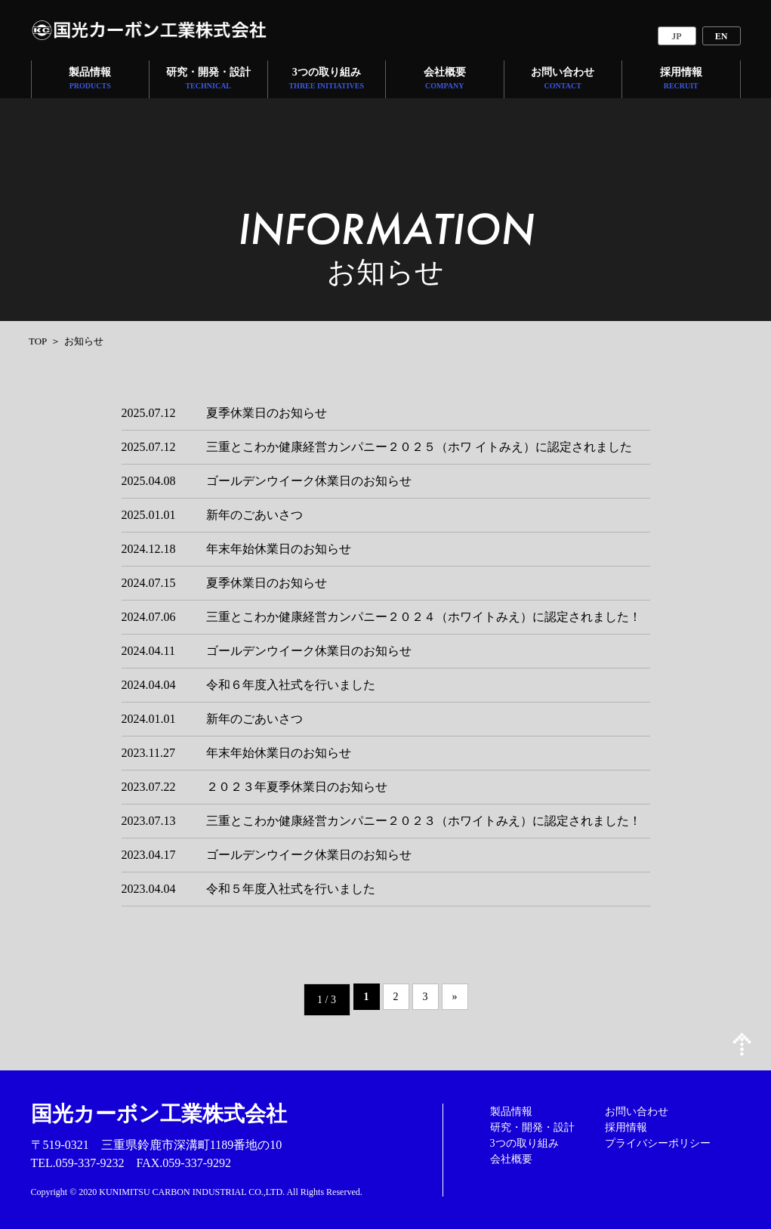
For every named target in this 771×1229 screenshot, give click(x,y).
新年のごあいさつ (254, 514)
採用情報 (681, 79)
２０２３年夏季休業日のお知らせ (296, 786)
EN (721, 36)
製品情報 (90, 79)
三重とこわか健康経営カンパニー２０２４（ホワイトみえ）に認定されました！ (423, 616)
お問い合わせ (562, 79)
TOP (38, 341)
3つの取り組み (326, 79)
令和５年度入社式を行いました (290, 888)
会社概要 (445, 79)
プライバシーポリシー (658, 1143)
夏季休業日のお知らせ (266, 412)
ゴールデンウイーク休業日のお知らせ (309, 480)
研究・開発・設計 (208, 79)
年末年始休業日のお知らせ (278, 548)
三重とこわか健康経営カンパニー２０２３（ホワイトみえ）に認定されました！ (423, 820)
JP (676, 36)
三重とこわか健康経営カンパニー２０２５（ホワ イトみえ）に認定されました (419, 446)
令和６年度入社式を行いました (290, 684)
